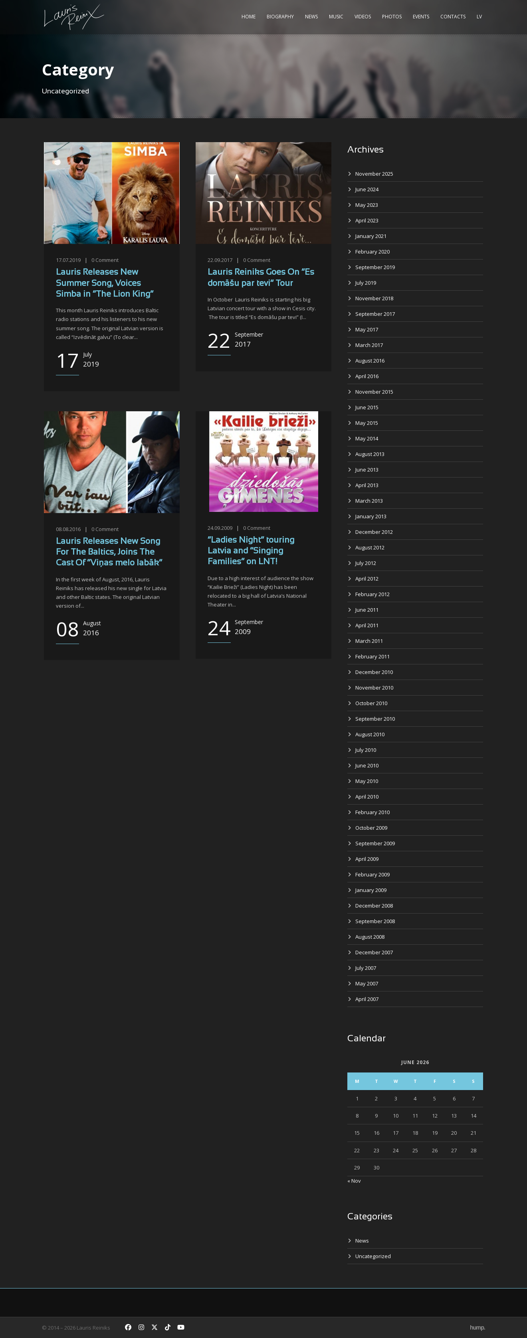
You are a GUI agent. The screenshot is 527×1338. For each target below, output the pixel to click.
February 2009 (372, 874)
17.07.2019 (68, 260)
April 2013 (366, 485)
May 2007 (366, 983)
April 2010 (366, 796)
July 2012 (365, 563)
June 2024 (366, 189)
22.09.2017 (220, 260)
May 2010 (366, 781)
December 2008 (374, 905)
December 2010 (374, 672)
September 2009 (375, 843)
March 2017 (369, 345)
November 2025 (374, 173)
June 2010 (366, 765)
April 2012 (366, 578)
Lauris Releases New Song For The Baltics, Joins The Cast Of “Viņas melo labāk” (109, 552)
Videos (363, 16)
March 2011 (369, 640)
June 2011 (366, 609)
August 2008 (369, 936)
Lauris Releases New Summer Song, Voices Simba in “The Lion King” (104, 283)
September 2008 (375, 921)
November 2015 (374, 391)
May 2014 (366, 438)
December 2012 (374, 531)
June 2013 (366, 469)
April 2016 (366, 376)
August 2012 (369, 547)
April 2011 (366, 625)
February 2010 (372, 812)
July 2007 (365, 967)
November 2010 (374, 687)
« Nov (354, 1180)
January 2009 (370, 890)
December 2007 (374, 952)
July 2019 (365, 282)
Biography (280, 16)
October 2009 (371, 827)
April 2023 (366, 220)
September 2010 (375, 718)
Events (421, 16)
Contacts (453, 16)
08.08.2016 (68, 529)
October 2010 (371, 703)
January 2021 (370, 236)
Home (249, 16)
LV (479, 16)
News (311, 16)
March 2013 (369, 500)
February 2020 (372, 251)
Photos (392, 16)
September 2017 (375, 313)
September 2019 (375, 267)
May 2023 (366, 204)
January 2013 (370, 516)
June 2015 (366, 407)
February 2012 (372, 594)
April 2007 (366, 999)
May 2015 (366, 422)
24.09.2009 (220, 527)
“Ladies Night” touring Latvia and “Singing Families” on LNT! (251, 551)
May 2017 (366, 329)
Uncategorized (373, 1256)
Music (336, 16)
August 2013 (369, 454)
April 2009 (366, 858)
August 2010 (369, 734)
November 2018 (374, 298)
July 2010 (365, 749)
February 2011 (372, 656)
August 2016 (369, 360)
